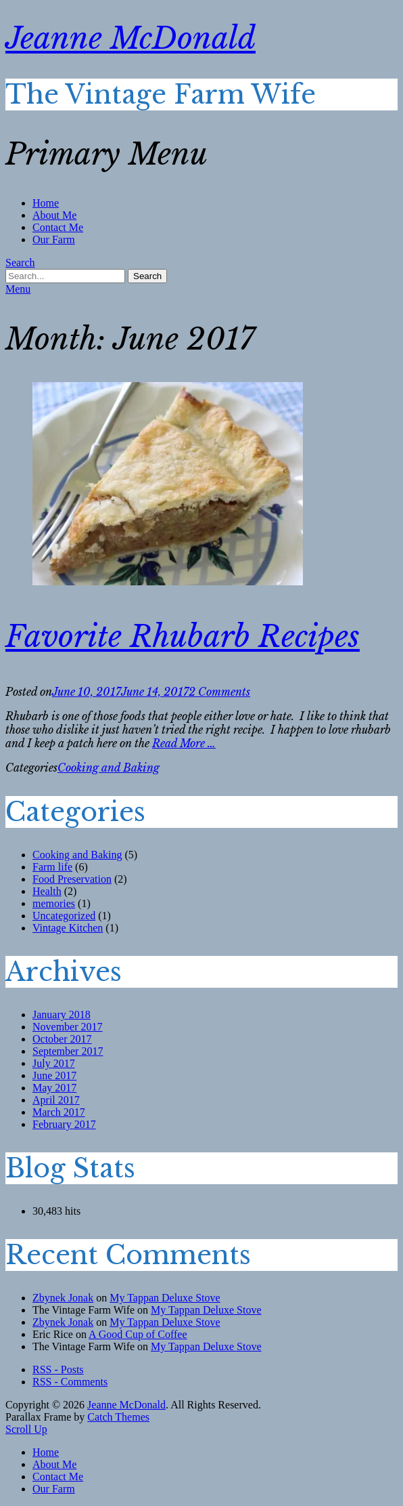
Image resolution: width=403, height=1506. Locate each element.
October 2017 (62, 1039)
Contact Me (57, 227)
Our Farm (53, 239)
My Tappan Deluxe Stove (165, 1297)
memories (53, 903)
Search (20, 262)
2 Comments (219, 691)
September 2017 (67, 1051)
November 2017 (67, 1026)
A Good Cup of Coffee (138, 1334)
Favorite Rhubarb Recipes (182, 636)
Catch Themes (118, 1417)
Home (45, 203)
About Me (54, 215)
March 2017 (58, 1112)
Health (47, 891)
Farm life (52, 867)
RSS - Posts (58, 1369)
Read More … (184, 743)
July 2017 (53, 1063)
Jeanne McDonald (130, 38)
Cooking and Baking (108, 767)
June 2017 (54, 1075)
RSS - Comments (70, 1381)
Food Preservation (72, 879)
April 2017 (56, 1100)
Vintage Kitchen (67, 928)
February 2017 (64, 1124)
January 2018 (61, 1014)
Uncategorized (63, 915)
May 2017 (54, 1087)
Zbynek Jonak (62, 1297)
